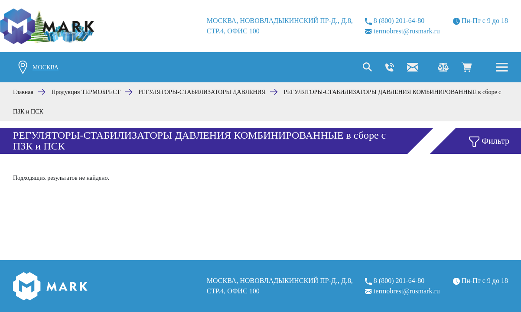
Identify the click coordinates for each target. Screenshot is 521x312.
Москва (46, 67)
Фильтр (489, 141)
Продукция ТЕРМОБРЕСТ (86, 92)
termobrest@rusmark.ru (402, 31)
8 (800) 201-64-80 (394, 21)
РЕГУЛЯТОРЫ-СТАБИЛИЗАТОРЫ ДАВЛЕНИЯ (202, 92)
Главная (23, 92)
